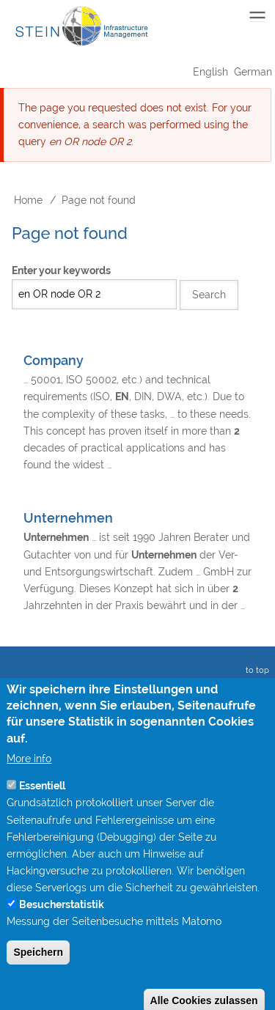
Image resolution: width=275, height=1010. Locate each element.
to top (255, 670)
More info (29, 781)
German (253, 72)
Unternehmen (68, 518)
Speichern (38, 975)
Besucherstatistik (61, 927)
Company (53, 360)
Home (28, 200)
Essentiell (42, 808)
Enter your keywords (61, 270)
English (210, 72)
